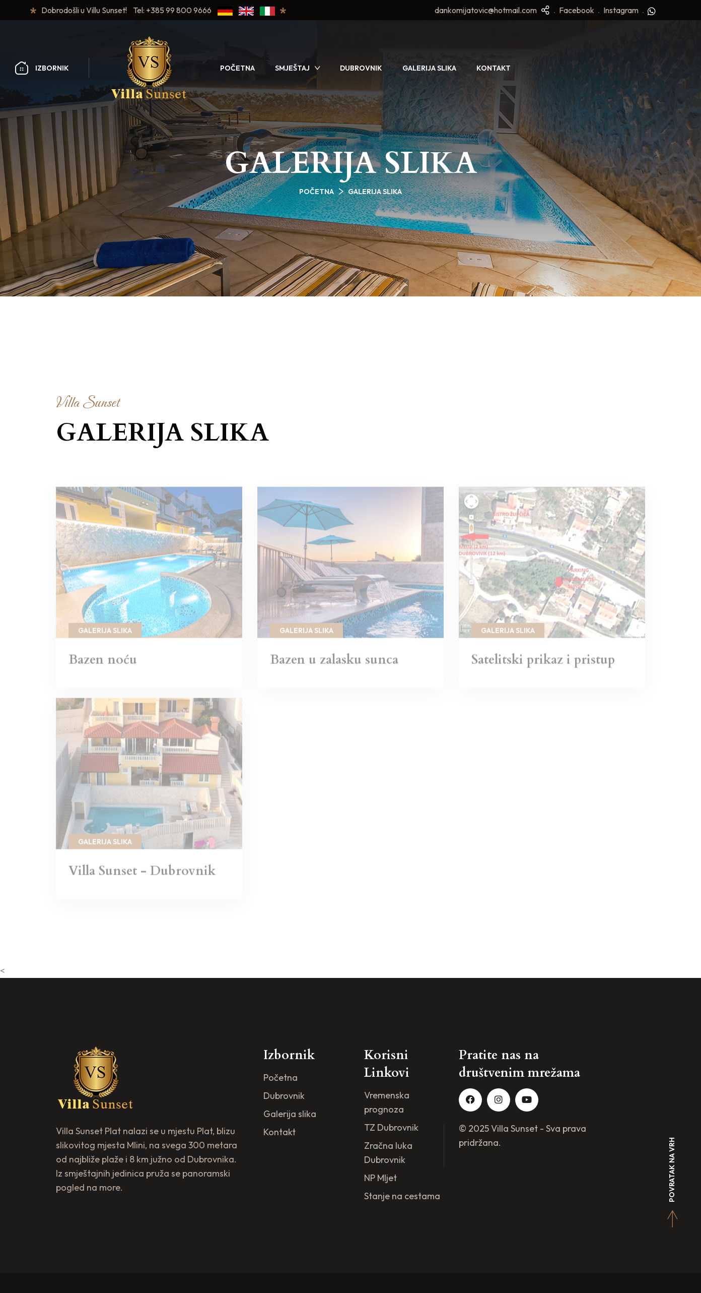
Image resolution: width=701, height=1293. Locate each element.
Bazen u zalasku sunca (334, 663)
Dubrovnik (361, 68)
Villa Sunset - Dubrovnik (142, 875)
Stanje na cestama (402, 1196)
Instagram (621, 10)
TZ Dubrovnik (391, 1127)
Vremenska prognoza (386, 1102)
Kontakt (493, 68)
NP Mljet (380, 1178)
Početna (237, 68)
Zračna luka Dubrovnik (388, 1152)
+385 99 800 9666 (182, 10)
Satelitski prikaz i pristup (543, 663)
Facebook (576, 10)
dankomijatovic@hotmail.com (486, 10)
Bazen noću (102, 663)
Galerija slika (429, 68)
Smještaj (292, 68)
